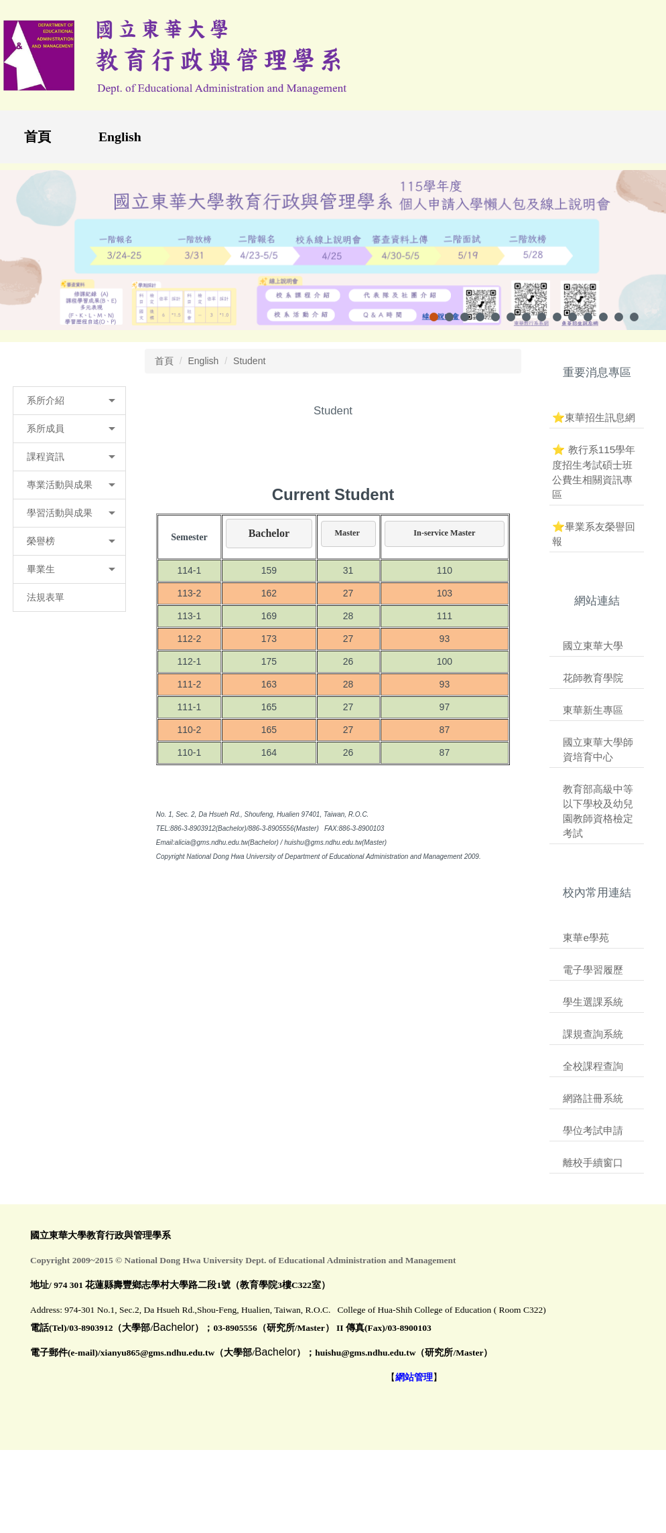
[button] (69, 410)
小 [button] (451, 464)
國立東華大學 (593, 655)
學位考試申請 (593, 1140)
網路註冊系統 (593, 1108)
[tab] (434, 326)
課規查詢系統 (593, 1044)
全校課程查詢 (593, 1076)
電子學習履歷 (593, 979)
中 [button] (477, 464)
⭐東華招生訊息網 (593, 427)
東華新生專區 (593, 719)
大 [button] (503, 464)
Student (249, 370)
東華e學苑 (586, 947)
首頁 (37, 136)
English (119, 136)
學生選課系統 (593, 1012)
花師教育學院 (593, 687)
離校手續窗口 (593, 1172)
